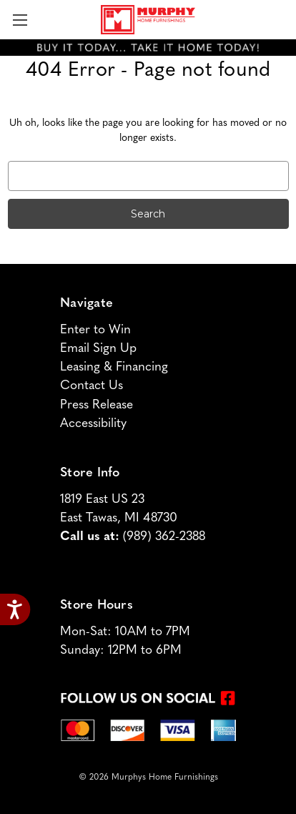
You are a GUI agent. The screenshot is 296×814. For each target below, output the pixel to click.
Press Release (96, 405)
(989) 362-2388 (164, 537)
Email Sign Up (98, 349)
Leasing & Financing (114, 367)
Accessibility (93, 424)
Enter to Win (95, 330)
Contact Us (91, 386)
